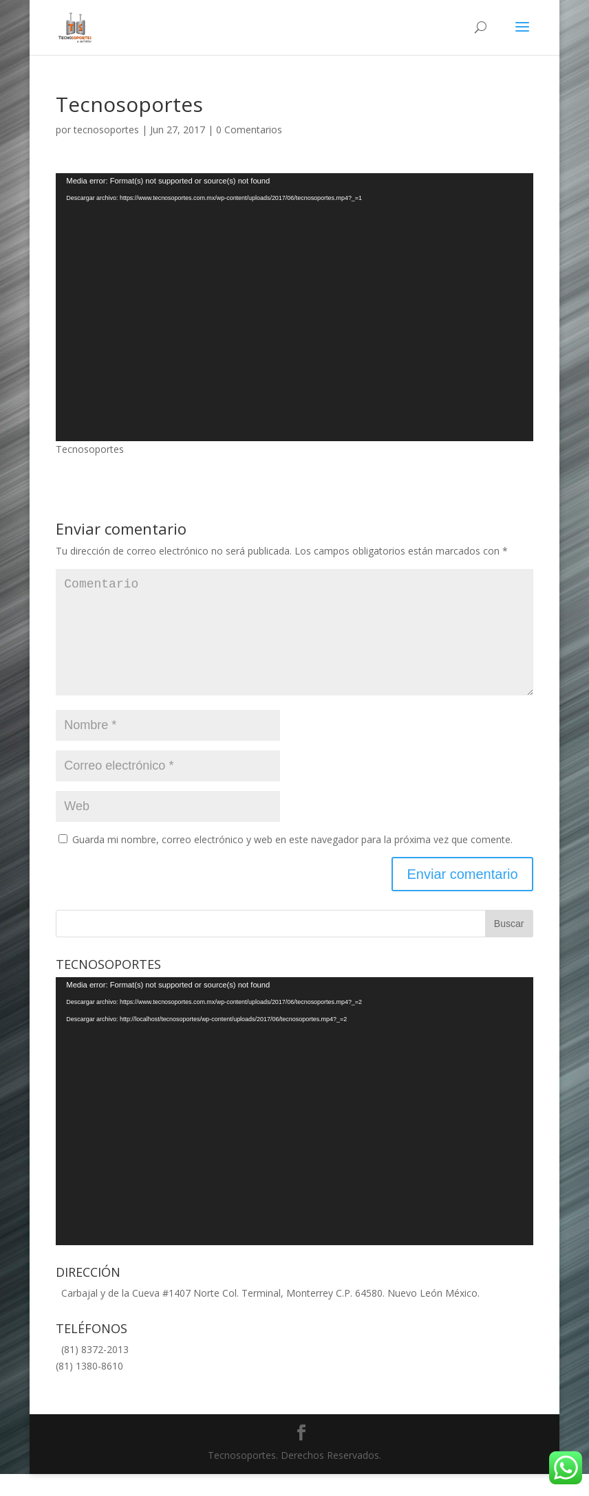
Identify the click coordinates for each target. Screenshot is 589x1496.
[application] (294, 307)
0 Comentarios (249, 129)
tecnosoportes (106, 129)
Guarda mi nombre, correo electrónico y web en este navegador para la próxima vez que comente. (292, 861)
